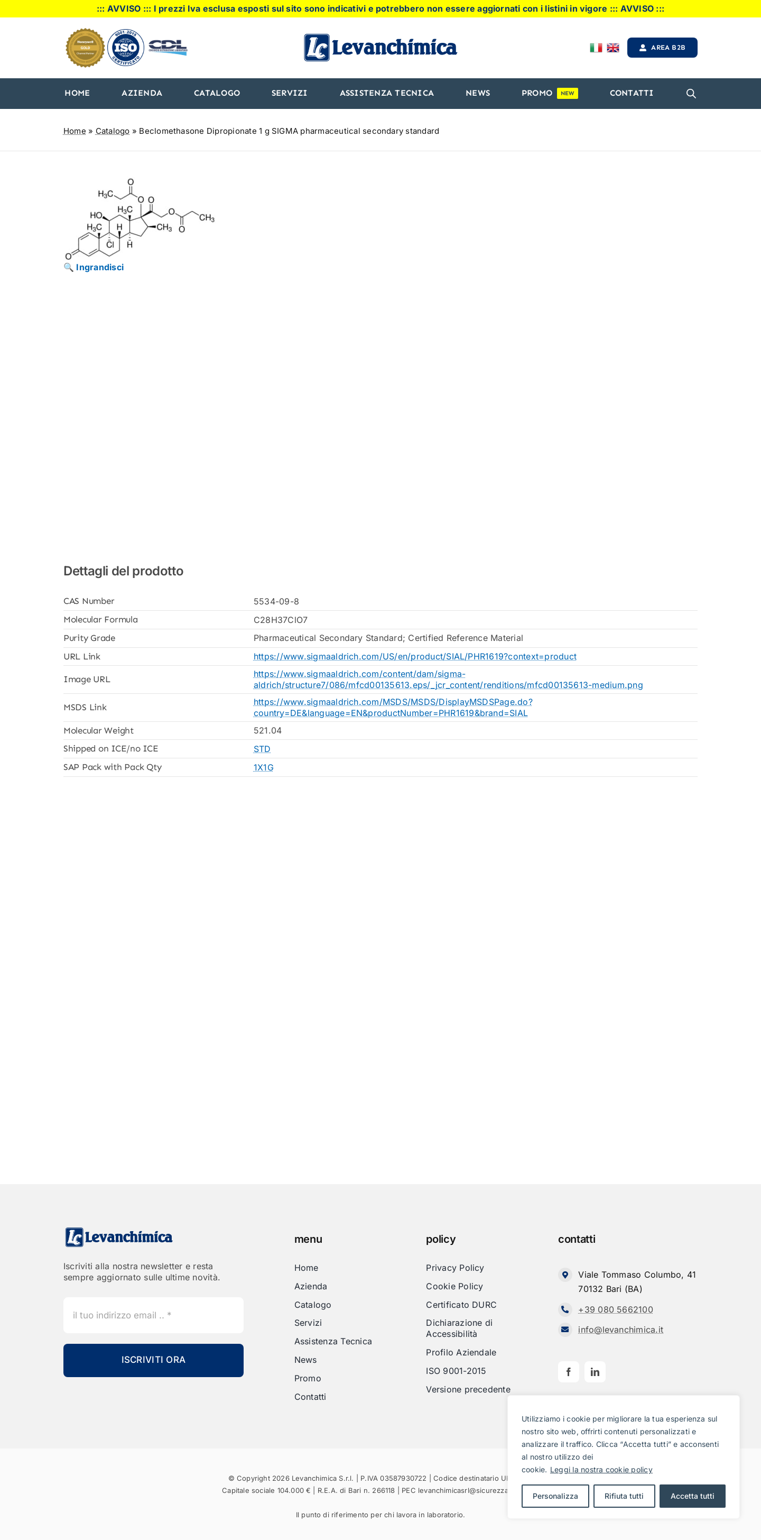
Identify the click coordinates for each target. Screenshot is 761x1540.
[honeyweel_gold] (85, 32)
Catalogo (113, 131)
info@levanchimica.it (620, 1329)
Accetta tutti (692, 1495)
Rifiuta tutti (624, 1495)
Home (74, 131)
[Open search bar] (691, 93)
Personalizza (555, 1495)
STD (262, 749)
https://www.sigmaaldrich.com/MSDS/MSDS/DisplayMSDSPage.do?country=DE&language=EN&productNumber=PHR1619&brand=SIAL (393, 707)
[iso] (125, 33)
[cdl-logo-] (168, 40)
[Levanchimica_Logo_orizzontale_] (380, 36)
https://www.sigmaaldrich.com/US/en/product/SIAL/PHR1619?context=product (415, 656)
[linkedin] (595, 1371)
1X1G (264, 767)
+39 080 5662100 (615, 1309)
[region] (623, 1457)
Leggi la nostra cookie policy (601, 1469)
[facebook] (568, 1371)
